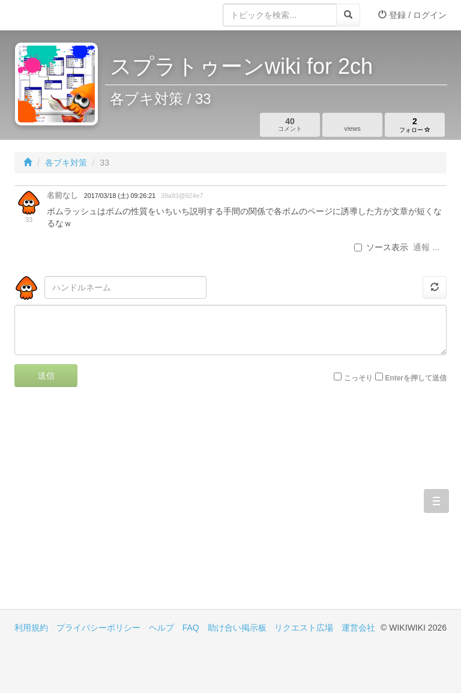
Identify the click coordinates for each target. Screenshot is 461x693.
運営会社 (358, 627)
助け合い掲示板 (237, 627)
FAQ (190, 627)
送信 (46, 375)
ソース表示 (381, 247)
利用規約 (31, 627)
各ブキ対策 (66, 162)
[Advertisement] (122, 507)
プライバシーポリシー (98, 627)
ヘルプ (161, 627)
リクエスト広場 (303, 627)
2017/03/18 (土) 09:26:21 (119, 195)
